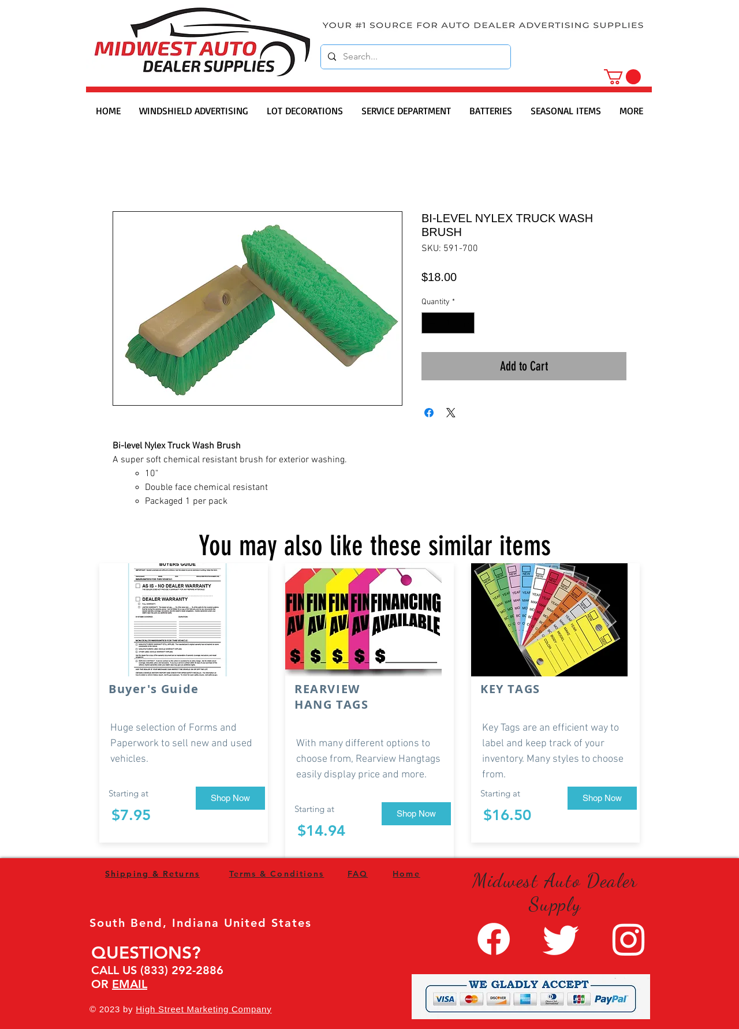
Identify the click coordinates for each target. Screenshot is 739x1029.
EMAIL (129, 984)
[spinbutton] (448, 323)
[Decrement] (430, 323)
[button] (622, 76)
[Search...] (414, 57)
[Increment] (465, 323)
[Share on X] (451, 413)
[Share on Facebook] (429, 413)
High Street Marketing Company (203, 1009)
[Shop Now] (230, 798)
